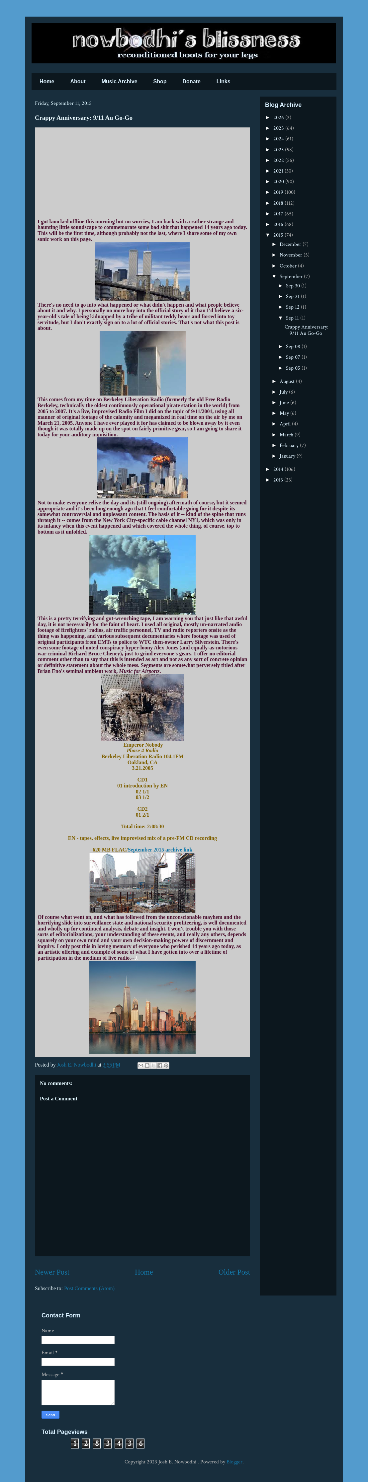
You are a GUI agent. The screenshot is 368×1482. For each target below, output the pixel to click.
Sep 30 (293, 285)
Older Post (234, 1272)
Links (223, 81)
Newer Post (52, 1272)
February (290, 445)
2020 (279, 181)
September (292, 276)
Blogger (234, 1461)
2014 (279, 469)
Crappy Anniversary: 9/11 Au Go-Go (306, 330)
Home (47, 81)
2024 (279, 138)
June (285, 402)
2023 (279, 149)
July (284, 392)
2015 (279, 235)
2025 (279, 128)
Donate (192, 81)
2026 (279, 117)
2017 (279, 213)
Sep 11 (293, 318)
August (288, 381)
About (77, 81)
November (292, 255)
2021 (279, 171)
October (289, 265)
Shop (160, 81)
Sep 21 (293, 296)
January (288, 456)
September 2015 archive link (160, 849)
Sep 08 (294, 346)
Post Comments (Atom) (89, 1288)
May (285, 413)
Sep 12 (293, 307)
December (291, 244)
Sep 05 (294, 368)
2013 (278, 480)
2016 (279, 224)
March (287, 434)
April (286, 423)
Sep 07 (294, 357)
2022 (279, 160)
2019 (279, 192)
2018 (279, 203)
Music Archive (120, 81)
